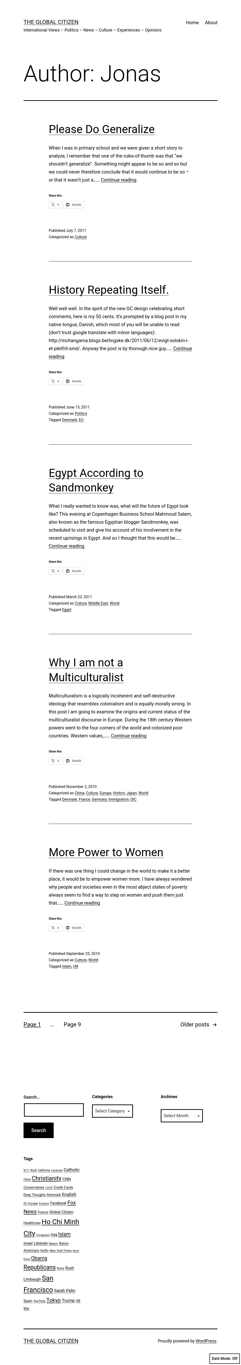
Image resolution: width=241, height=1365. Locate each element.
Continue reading (119, 180)
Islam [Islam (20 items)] (64, 1234)
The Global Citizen (51, 22)
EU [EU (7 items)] (25, 1203)
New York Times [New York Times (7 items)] (61, 1250)
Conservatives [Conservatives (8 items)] (34, 1187)
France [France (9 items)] (43, 1212)
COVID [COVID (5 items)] (49, 1187)
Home (192, 22)
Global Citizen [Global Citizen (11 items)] (61, 1212)
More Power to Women (106, 852)
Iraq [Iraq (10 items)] (54, 1234)
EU (81, 420)
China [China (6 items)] (27, 1179)
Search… (32, 1097)
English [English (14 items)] (69, 1194)
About (211, 22)
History (119, 793)
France (84, 799)
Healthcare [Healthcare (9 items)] (32, 1223)
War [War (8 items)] (26, 1308)
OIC (133, 799)
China (79, 793)
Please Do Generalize (102, 129)
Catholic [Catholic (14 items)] (72, 1169)
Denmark (69, 420)
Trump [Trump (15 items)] (68, 1300)
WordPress (206, 1340)
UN (75, 966)
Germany (99, 799)
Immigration (118, 799)
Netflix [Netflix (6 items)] (44, 1250)
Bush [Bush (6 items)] (34, 1170)
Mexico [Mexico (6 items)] (53, 1243)
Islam (66, 966)
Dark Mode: (224, 1358)
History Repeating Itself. (109, 290)
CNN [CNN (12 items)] (67, 1179)
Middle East (98, 603)
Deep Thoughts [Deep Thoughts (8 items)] (35, 1195)
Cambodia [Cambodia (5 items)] (57, 1170)
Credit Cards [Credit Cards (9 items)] (63, 1187)
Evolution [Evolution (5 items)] (44, 1203)
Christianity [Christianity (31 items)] (46, 1178)
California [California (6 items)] (44, 1170)
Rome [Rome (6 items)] (60, 1268)
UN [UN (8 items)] (78, 1301)
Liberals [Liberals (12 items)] (41, 1243)
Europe (105, 793)
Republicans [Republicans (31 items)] (40, 1267)
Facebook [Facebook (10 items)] (58, 1203)
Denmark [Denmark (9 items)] (54, 1195)
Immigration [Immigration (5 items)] (43, 1235)
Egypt (67, 609)
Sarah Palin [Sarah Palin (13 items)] (64, 1290)
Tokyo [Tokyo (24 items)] (53, 1300)
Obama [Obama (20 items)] (39, 1258)
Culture (81, 237)
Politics (81, 413)
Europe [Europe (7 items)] (33, 1203)
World (114, 603)
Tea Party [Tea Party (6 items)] (39, 1301)
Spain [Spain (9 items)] (28, 1301)
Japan (131, 793)
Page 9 (72, 1024)
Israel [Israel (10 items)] (28, 1243)
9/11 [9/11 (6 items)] (26, 1170)
